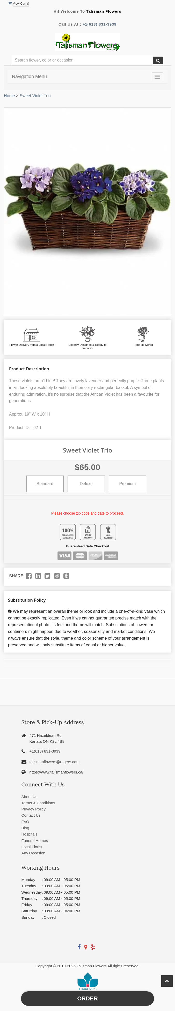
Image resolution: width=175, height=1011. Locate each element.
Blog (25, 828)
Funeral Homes (34, 840)
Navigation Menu (29, 76)
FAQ (25, 821)
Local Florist (31, 847)
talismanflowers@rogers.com (55, 762)
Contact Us (31, 815)
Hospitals (29, 834)
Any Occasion (33, 853)
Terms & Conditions (38, 803)
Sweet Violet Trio (35, 96)
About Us (29, 796)
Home (9, 96)
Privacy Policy (33, 809)
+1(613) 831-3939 (99, 24)
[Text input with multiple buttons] (82, 60)
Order (87, 998)
